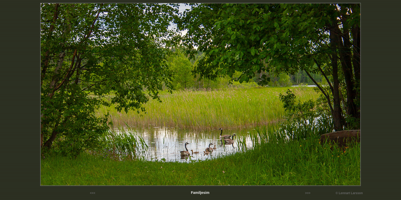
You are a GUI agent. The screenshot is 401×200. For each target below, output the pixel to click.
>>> (307, 193)
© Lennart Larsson (349, 193)
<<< (92, 193)
